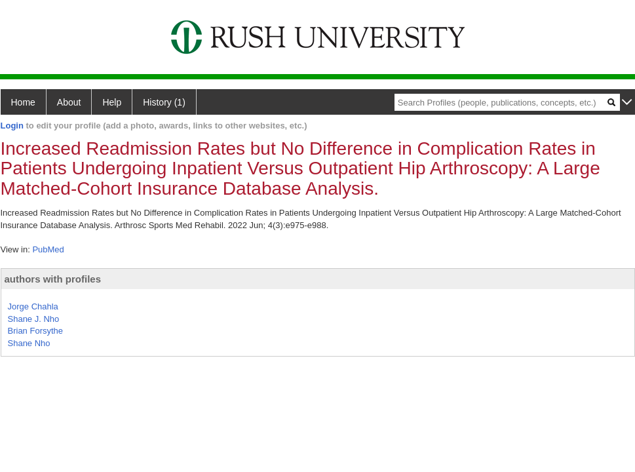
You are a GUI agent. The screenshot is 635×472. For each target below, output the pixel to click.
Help (111, 102)
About (69, 102)
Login (12, 125)
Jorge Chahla (33, 306)
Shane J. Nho (34, 319)
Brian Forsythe (36, 331)
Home (23, 102)
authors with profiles (53, 279)
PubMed (48, 249)
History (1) (164, 102)
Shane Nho (29, 343)
